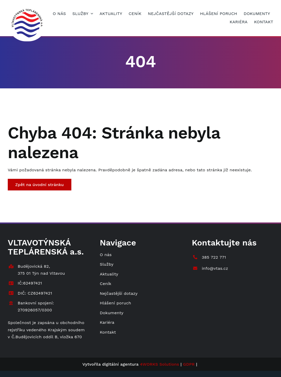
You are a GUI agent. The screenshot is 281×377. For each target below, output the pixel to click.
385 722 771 (214, 257)
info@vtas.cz (215, 268)
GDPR (189, 364)
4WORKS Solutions (159, 364)
